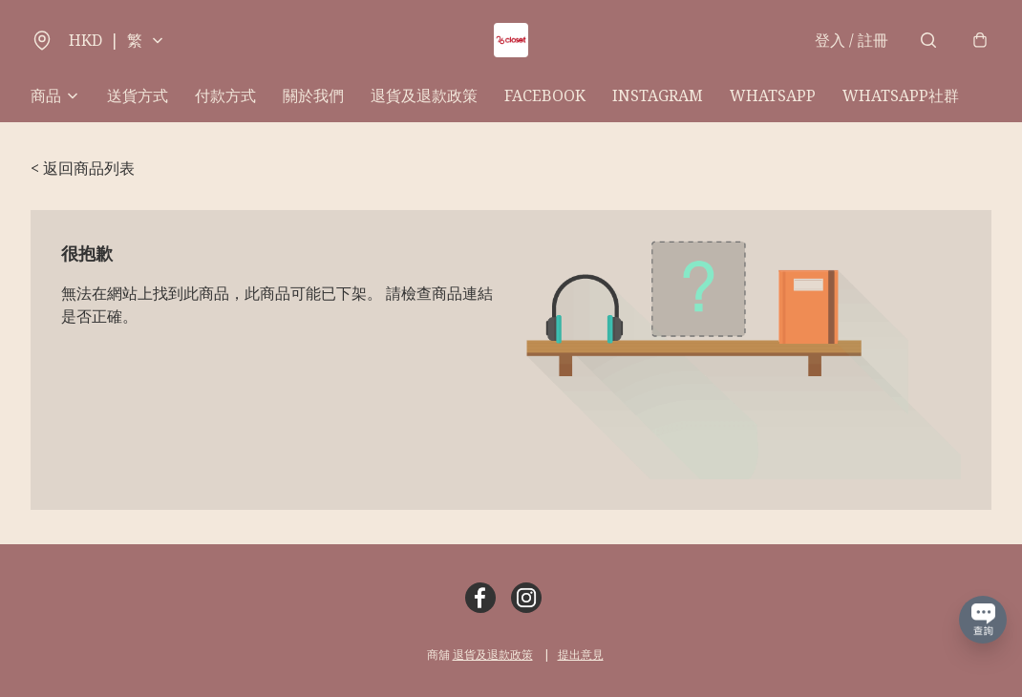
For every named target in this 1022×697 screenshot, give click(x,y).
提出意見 (581, 654)
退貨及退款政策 (424, 95)
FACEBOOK (545, 95)
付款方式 (225, 95)
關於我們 (313, 95)
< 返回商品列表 (83, 168)
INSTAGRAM (657, 95)
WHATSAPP (773, 95)
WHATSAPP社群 (900, 95)
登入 (851, 40)
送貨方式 (137, 95)
